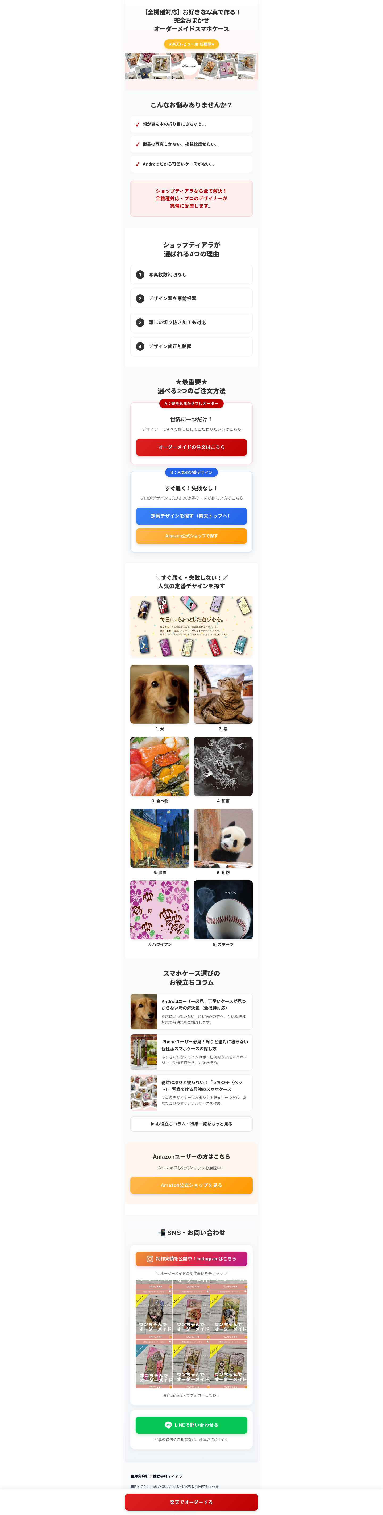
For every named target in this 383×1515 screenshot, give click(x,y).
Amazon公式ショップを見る (191, 1185)
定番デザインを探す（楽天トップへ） (191, 516)
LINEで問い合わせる (192, 1425)
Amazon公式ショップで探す (191, 535)
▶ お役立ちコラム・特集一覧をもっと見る (191, 1124)
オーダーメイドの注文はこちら (191, 447)
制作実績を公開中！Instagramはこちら (191, 1259)
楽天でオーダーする (191, 1502)
